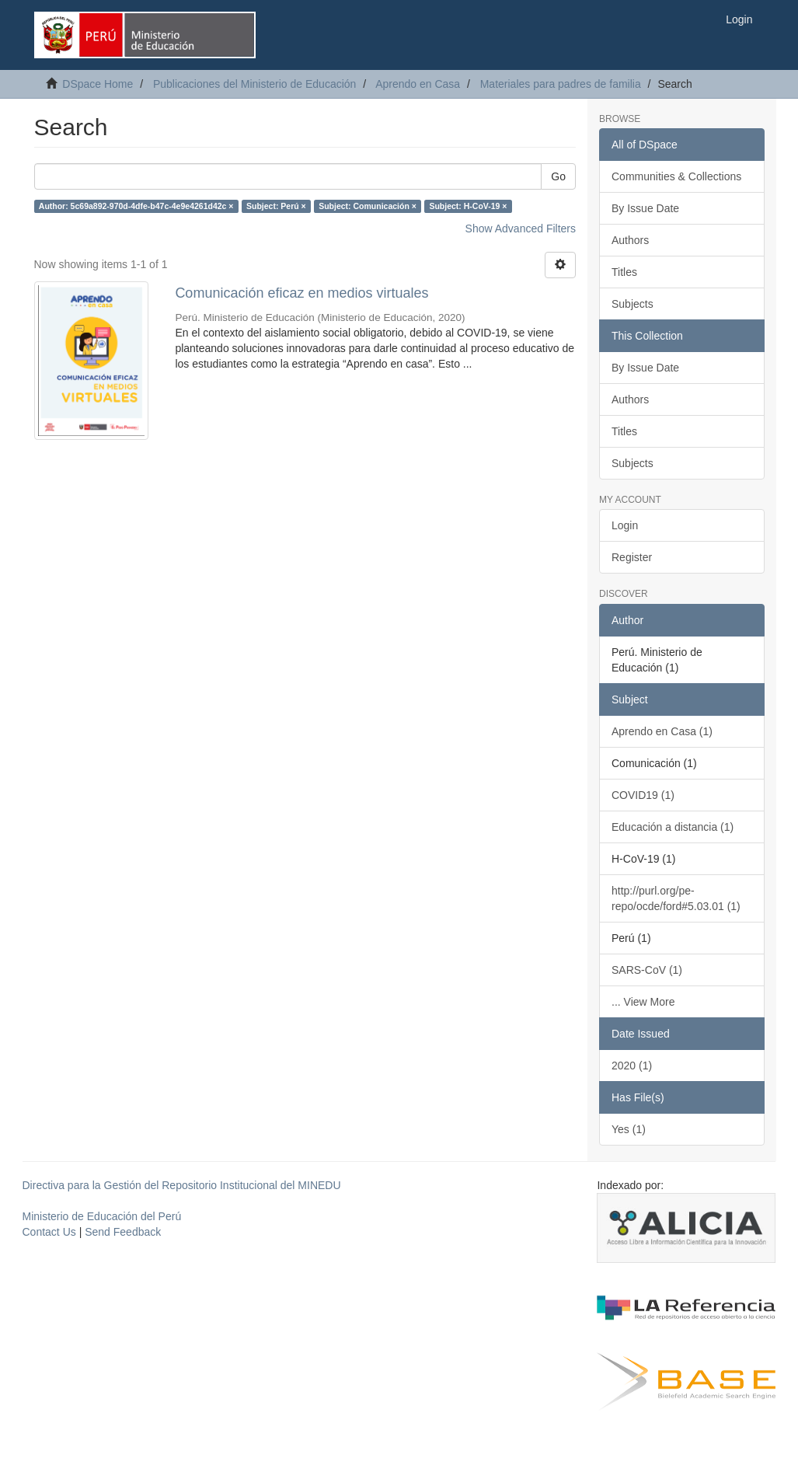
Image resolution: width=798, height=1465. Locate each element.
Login (625, 525)
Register (632, 557)
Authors (630, 240)
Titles (624, 272)
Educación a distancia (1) (673, 827)
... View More (643, 1002)
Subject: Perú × (276, 206)
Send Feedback (123, 1232)
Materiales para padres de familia (560, 84)
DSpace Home (97, 84)
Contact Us (49, 1232)
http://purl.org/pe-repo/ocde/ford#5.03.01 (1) (676, 898)
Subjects (632, 304)
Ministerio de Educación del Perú (102, 1216)
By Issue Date (645, 208)
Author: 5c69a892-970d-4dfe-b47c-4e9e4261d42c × (136, 206)
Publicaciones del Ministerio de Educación (254, 84)
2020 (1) (632, 1065)
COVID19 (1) (643, 795)
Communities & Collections (676, 176)
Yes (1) (629, 1129)
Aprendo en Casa (417, 84)
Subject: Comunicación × (367, 206)
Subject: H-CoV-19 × (468, 206)
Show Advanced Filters (520, 228)
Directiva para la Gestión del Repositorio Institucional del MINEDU (182, 1185)
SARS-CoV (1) (647, 970)
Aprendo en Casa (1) (662, 731)
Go (558, 176)
